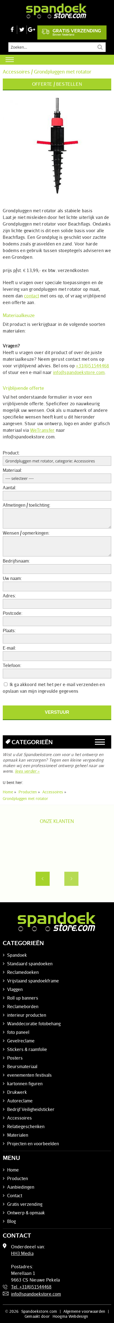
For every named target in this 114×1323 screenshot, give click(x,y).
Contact (14, 1195)
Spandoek (17, 955)
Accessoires (19, 1118)
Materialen (17, 1135)
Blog (11, 1221)
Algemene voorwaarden (84, 1311)
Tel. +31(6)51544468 (31, 1287)
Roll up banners (22, 998)
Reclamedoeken (23, 972)
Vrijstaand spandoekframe (33, 981)
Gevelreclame (21, 1041)
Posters (15, 1058)
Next (71, 879)
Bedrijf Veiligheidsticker (31, 1109)
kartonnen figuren (25, 1083)
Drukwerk (17, 1092)
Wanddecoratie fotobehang (34, 1023)
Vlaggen (15, 989)
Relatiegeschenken (26, 1126)
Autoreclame (20, 1101)
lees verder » (27, 770)
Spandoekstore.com (39, 1311)
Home (13, 1170)
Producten (17, 1178)
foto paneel (18, 1032)
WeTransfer (42, 430)
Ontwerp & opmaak (26, 1212)
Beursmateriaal (22, 1066)
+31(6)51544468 (92, 365)
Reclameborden (22, 1006)
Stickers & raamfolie (27, 1049)
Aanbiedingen (20, 1187)
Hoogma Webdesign (70, 1316)
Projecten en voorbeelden (33, 1143)
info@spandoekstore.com (79, 372)
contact (31, 296)
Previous (42, 879)
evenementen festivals (29, 1075)
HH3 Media (22, 1253)
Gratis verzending (71, 32)
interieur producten (26, 1015)
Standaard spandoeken (30, 963)
